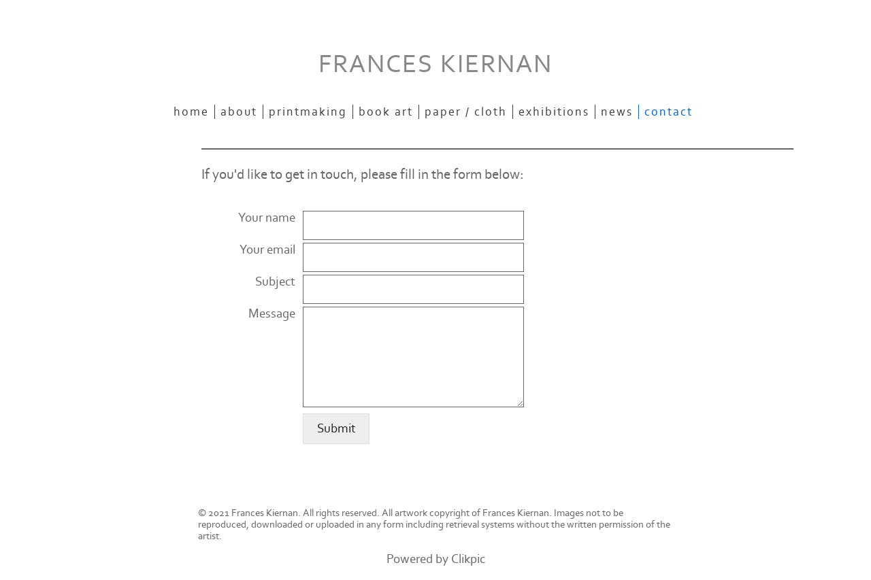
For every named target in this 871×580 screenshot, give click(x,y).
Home (191, 112)
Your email (267, 250)
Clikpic (468, 559)
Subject (275, 282)
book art (386, 112)
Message (271, 314)
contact (668, 112)
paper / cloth (466, 112)
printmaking (308, 112)
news (617, 112)
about (238, 112)
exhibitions (554, 112)
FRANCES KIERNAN (435, 64)
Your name (266, 218)
